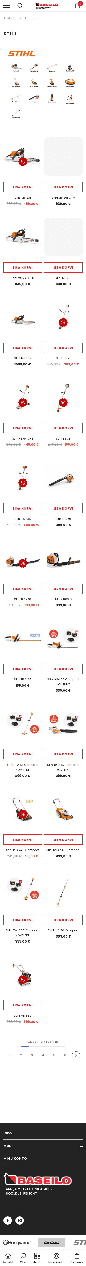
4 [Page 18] (43, 1055)
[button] (23, 1259)
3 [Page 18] (32, 1055)
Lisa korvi (22, 187)
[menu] (6, 5)
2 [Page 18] (21, 1055)
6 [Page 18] (65, 1055)
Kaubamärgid (30, 18)
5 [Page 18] (54, 1055)
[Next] (76, 1055)
